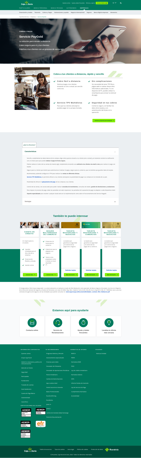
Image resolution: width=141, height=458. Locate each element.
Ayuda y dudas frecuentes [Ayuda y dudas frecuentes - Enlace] (78, 3)
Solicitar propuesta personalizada (103, 120)
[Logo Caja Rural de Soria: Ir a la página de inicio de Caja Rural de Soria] (27, 3)
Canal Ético (24, 402)
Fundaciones (25, 381)
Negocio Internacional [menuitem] (77, 12)
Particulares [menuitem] (24, 8)
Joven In (48, 404)
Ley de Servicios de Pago (78, 388)
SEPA (72, 379)
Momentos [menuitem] (113, 12)
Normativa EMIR (76, 362)
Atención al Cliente (27, 368)
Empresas (33, 17)
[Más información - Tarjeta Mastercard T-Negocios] (70, 225)
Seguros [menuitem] (89, 12)
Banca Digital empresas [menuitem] (101, 12)
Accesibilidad (75, 396)
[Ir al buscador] (120, 3)
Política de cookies (82, 449)
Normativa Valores (76, 375)
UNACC (48, 409)
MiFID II (73, 354)
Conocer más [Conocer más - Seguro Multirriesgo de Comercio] (50, 275)
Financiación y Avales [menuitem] (25, 12)
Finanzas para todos (52, 362)
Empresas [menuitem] (84, 8)
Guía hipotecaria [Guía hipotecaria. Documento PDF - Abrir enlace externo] (26, 389)
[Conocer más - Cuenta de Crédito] (29, 225)
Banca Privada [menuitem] (57, 8)
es (113, 3)
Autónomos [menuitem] (71, 8)
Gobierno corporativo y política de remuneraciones (31, 363)
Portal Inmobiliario (51, 375)
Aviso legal (71, 449)
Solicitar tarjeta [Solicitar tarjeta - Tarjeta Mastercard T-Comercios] (91, 270)
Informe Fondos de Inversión (79, 383)
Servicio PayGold (42, 17)
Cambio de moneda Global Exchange (57, 413)
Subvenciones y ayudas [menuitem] (61, 12)
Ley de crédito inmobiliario (79, 371)
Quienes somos (26, 354)
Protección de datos (97, 449)
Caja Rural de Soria (24, 17)
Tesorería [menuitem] (37, 12)
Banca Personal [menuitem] (40, 8)
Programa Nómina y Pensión (54, 354)
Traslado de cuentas (27, 385)
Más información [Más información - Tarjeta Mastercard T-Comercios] (91, 275)
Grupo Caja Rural (26, 358)
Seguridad (24, 372)
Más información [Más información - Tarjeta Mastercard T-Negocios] (70, 275)
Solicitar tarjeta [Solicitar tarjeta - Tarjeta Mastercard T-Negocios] (70, 270)
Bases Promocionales (52, 392)
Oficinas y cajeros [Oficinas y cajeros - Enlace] (90, 3)
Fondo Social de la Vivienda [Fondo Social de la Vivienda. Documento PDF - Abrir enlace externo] (54, 388)
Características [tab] (70, 151)
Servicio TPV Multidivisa (34, 177)
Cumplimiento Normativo (78, 392)
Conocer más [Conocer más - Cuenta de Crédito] (29, 275)
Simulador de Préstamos (53, 366)
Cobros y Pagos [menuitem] (47, 12)
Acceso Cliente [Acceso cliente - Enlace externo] (101, 3)
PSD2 (72, 366)
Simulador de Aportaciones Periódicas (57, 371)
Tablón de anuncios (46, 449)
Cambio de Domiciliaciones (54, 379)
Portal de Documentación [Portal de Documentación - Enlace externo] (54, 417)
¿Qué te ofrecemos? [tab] (29, 145)
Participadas (25, 377)
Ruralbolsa (49, 400)
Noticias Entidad (101, 354)
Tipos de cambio (60, 449)
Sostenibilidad (25, 398)
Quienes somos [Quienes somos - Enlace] (66, 3)
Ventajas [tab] (70, 202)
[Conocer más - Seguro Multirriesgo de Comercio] (50, 225)
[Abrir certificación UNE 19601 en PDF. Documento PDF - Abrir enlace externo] (26, 412)
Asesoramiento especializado (55, 358)
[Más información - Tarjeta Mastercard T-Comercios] (91, 225)
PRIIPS (73, 358)
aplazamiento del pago (48, 182)
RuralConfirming (51, 396)
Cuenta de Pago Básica (28, 393)
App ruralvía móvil (51, 383)
